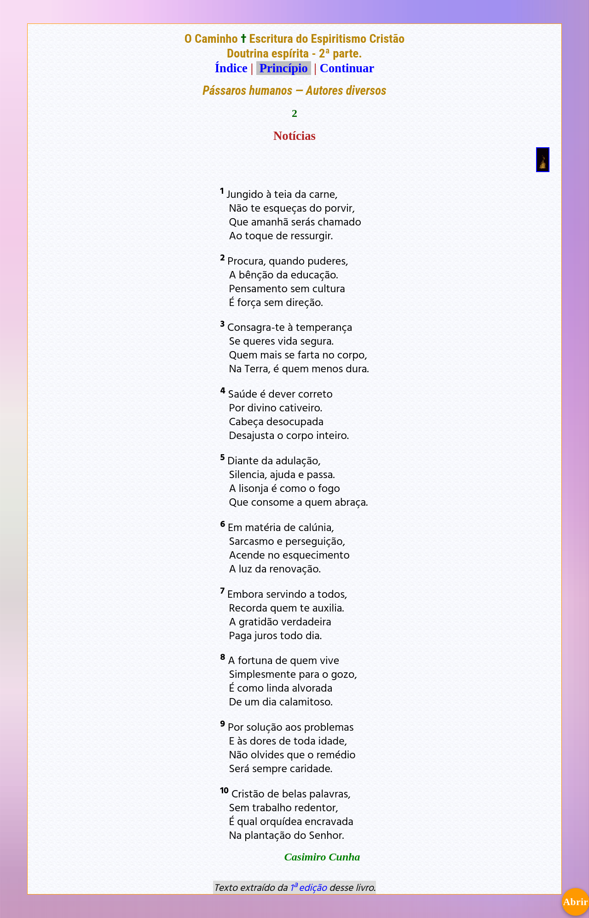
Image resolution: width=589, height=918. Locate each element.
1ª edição (308, 887)
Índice (231, 68)
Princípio (283, 68)
